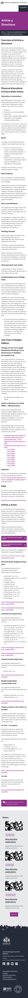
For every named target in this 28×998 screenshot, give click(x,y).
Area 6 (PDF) (11, 459)
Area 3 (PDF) (11, 453)
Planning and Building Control (16, 32)
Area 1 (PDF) (11, 449)
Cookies (5, 973)
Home (3, 32)
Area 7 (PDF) (11, 461)
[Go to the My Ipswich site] (23, 8)
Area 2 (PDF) (11, 451)
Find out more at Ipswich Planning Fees (13, 500)
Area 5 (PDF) (11, 457)
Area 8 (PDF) (11, 463)
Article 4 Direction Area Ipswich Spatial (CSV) (12, 544)
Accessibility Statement (10, 971)
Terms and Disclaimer (9, 979)
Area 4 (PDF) (11, 455)
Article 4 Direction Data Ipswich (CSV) (12, 538)
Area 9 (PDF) (11, 465)
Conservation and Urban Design (13, 34)
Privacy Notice (7, 977)
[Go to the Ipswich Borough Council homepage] (14, 2)
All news (14, 914)
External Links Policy (9, 975)
